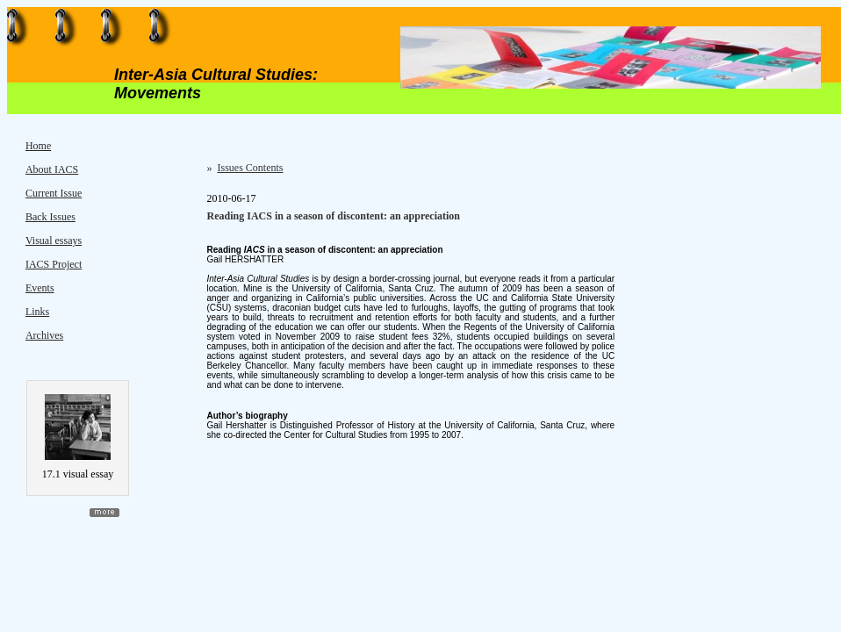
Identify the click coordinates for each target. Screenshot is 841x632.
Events (39, 288)
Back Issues (50, 217)
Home (38, 146)
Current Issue (53, 193)
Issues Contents (251, 168)
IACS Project (53, 264)
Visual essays (53, 240)
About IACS (51, 169)
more (104, 512)
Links (37, 311)
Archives (44, 335)
